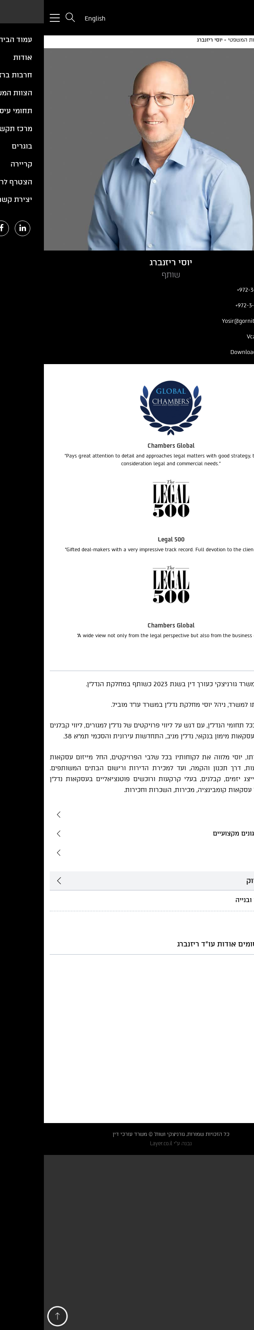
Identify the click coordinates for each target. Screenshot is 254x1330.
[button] (13, 1318)
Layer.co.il (117, 1143)
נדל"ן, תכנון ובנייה (215, 900)
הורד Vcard (225, 336)
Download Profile (217, 352)
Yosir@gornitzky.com (213, 321)
